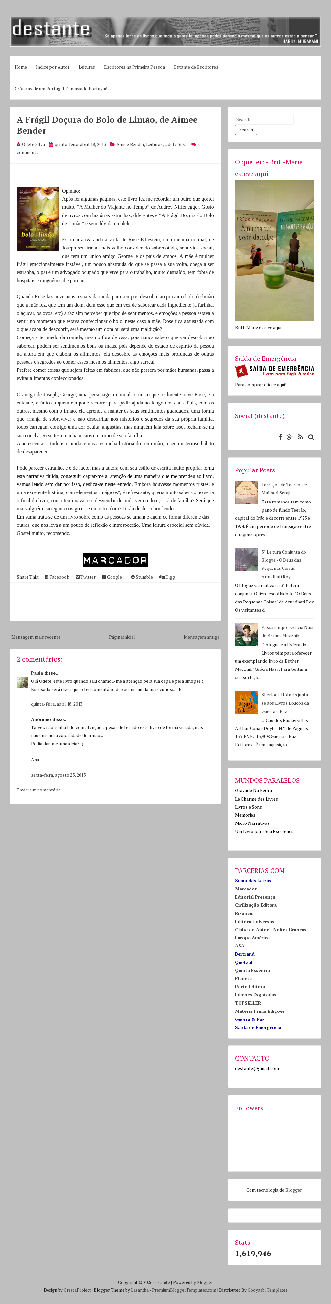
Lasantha (140, 1290)
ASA (239, 946)
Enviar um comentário (38, 790)
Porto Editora (250, 986)
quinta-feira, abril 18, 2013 (56, 704)
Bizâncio (244, 913)
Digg (167, 577)
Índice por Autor (52, 67)
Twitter (86, 577)
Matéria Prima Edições (260, 1011)
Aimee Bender (130, 144)
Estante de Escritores (196, 67)
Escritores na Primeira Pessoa (134, 67)
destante (161, 1282)
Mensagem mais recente (35, 637)
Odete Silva (176, 144)
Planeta (243, 978)
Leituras (87, 67)
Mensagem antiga (201, 637)
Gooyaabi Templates (267, 1290)
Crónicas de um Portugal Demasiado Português (62, 88)
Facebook (57, 577)
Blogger (293, 1190)
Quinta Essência (252, 970)
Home (21, 67)
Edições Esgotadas (255, 994)
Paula (37, 673)
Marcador (246, 889)
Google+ (113, 577)
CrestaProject (77, 1290)
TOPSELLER (248, 1003)
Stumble (142, 577)
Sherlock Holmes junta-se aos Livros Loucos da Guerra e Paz (286, 702)
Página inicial (122, 637)
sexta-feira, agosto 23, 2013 (58, 775)
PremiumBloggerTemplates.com (184, 1290)
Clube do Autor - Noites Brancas (270, 929)
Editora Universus (254, 921)
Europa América (252, 937)
